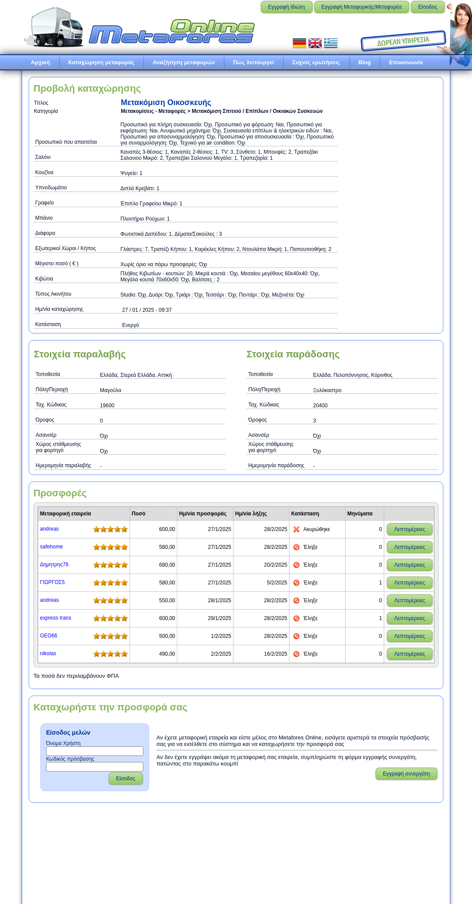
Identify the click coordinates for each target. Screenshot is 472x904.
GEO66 (48, 636)
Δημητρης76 (54, 564)
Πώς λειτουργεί (253, 62)
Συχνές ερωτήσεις (316, 62)
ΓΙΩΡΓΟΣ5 (52, 582)
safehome (51, 547)
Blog (365, 62)
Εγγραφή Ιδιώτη (286, 7)
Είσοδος (427, 7)
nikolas (48, 653)
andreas (49, 529)
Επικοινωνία (406, 62)
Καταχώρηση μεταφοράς (101, 62)
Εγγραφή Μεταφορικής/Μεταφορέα (362, 7)
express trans (55, 618)
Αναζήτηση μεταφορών (184, 62)
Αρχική (40, 62)
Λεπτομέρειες (409, 529)
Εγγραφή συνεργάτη (406, 774)
